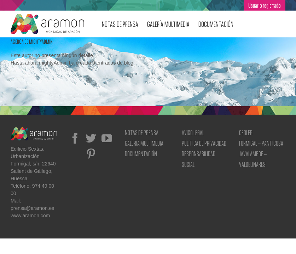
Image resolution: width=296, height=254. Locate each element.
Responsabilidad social (198, 159)
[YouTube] (106, 138)
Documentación (141, 154)
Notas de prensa (141, 132)
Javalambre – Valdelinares (253, 159)
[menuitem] (264, 5)
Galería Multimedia (144, 143)
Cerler (246, 132)
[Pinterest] (91, 154)
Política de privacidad (204, 143)
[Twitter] (91, 138)
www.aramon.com (30, 215)
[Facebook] (75, 138)
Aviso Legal (193, 132)
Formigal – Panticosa (261, 143)
